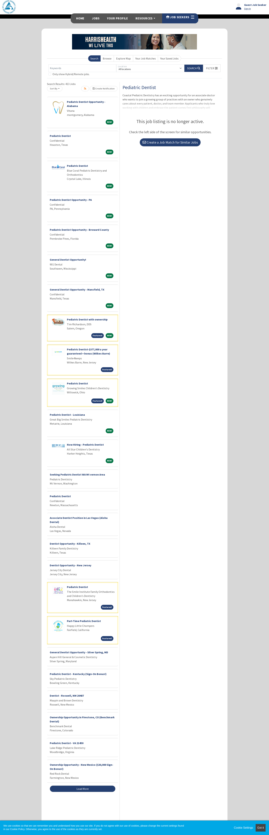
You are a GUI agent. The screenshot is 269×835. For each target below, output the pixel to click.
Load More (83, 788)
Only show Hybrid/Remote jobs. (71, 74)
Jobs (96, 18)
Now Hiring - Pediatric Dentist (85, 444)
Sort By (53, 88)
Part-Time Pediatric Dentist (84, 621)
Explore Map (123, 58)
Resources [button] (144, 18)
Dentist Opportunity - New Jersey (70, 565)
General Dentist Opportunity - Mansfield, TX (77, 289)
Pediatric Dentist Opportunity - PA (71, 199)
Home (80, 18)
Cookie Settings (243, 827)
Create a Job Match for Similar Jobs (170, 142)
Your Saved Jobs (169, 58)
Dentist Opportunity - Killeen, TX (70, 543)
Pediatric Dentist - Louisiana (67, 414)
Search (94, 58)
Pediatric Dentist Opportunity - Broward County (79, 229)
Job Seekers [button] (180, 17)
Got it (260, 827)
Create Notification (104, 88)
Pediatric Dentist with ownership (87, 319)
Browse (107, 58)
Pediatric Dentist (60, 136)
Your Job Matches (145, 58)
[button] (212, 68)
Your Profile (117, 18)
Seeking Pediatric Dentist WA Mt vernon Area (77, 474)
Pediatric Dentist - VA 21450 (66, 743)
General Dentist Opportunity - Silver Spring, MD (79, 652)
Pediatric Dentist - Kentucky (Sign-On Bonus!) (78, 674)
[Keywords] (82, 68)
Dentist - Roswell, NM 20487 (67, 695)
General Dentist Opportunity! (68, 259)
